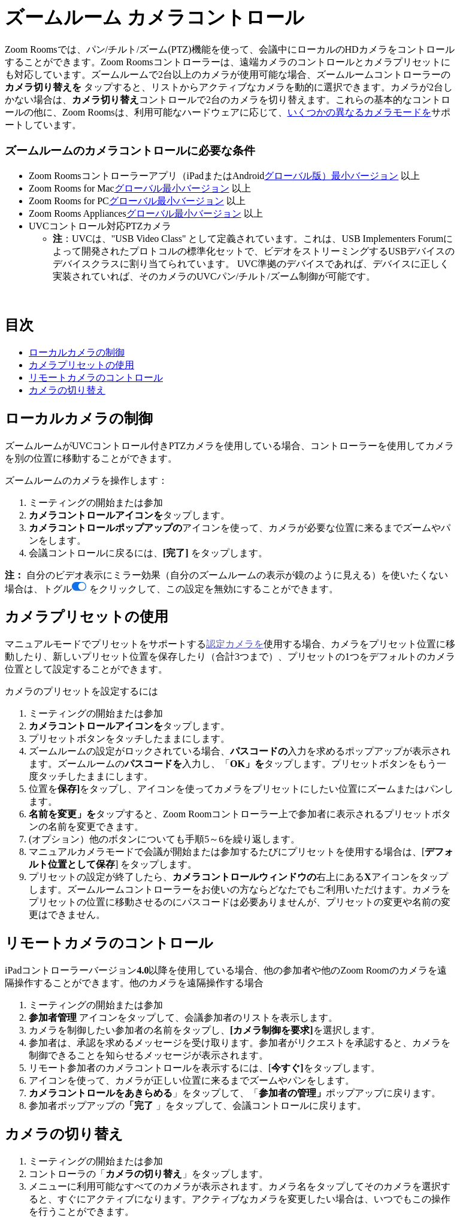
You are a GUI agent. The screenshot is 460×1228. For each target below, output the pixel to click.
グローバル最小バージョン (171, 188)
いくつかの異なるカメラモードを (359, 112)
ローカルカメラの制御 (77, 352)
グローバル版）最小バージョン (331, 176)
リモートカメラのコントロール (96, 377)
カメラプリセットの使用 (81, 365)
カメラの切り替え (67, 390)
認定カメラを (235, 644)
